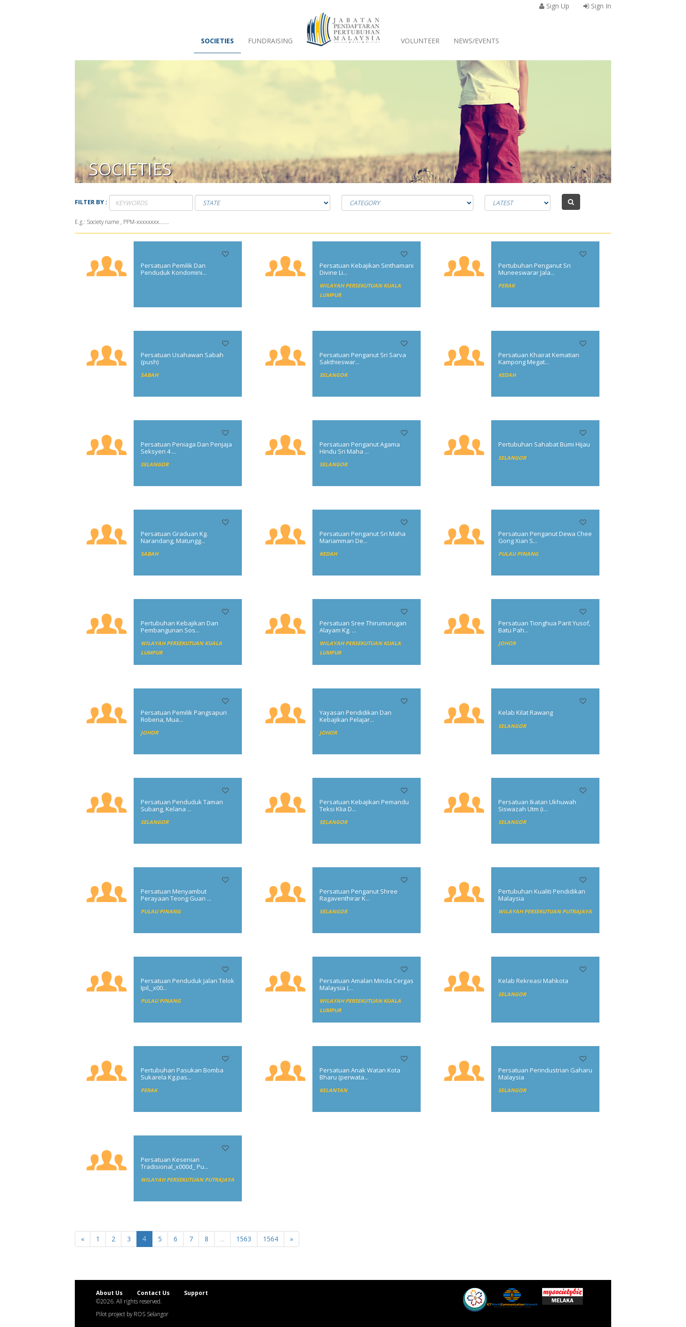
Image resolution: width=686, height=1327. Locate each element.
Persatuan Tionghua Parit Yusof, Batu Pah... (544, 626)
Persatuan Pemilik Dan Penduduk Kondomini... (174, 268)
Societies (217, 40)
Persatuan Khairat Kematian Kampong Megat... (538, 358)
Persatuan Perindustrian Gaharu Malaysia (545, 1073)
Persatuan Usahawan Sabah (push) (182, 358)
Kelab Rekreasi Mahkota (533, 980)
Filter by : (91, 202)
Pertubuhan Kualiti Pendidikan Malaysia (541, 894)
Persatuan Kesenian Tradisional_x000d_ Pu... (174, 1162)
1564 (270, 1238)
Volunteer (420, 40)
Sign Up (554, 5)
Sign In (597, 5)
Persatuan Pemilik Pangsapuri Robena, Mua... (184, 715)
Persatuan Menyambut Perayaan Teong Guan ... (176, 894)
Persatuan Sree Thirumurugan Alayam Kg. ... (363, 626)
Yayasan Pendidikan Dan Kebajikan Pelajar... (355, 715)
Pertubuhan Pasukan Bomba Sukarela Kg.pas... (182, 1073)
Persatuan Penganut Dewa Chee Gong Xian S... (545, 536)
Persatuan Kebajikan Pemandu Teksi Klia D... (364, 805)
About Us (109, 1292)
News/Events (476, 40)
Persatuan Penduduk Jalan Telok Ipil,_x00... (187, 983)
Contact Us (153, 1292)
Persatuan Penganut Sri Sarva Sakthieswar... (362, 358)
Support (196, 1292)
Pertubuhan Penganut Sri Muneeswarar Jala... (534, 268)
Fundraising (270, 40)
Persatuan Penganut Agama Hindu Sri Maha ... (359, 447)
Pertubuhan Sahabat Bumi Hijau (544, 444)
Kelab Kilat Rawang (525, 712)
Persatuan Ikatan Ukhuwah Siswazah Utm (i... (537, 805)
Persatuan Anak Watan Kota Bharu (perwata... (359, 1073)
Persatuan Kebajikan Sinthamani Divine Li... (366, 268)
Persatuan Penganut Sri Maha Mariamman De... (362, 536)
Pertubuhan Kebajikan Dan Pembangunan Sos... (179, 626)
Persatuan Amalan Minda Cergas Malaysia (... (366, 983)
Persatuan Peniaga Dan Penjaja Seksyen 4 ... (186, 447)
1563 (243, 1238)
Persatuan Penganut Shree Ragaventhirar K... (358, 894)
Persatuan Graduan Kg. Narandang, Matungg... (174, 536)
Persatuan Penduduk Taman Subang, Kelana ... (182, 805)
